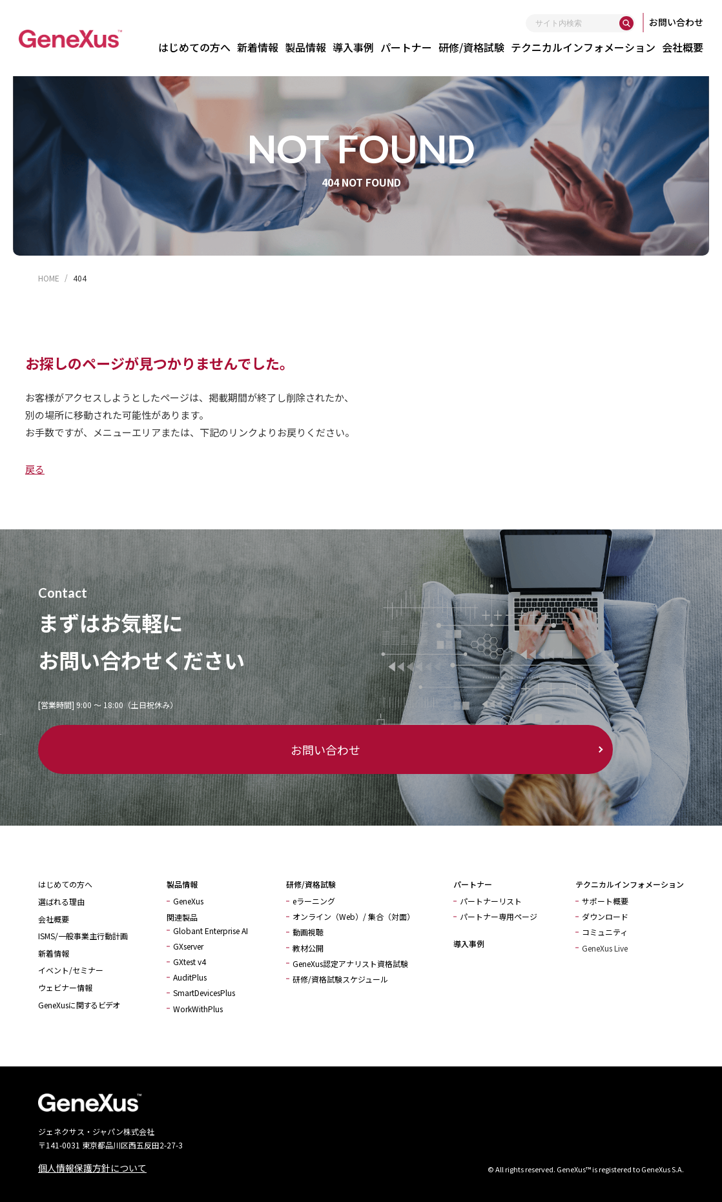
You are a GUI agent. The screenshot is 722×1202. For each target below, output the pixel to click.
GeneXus (188, 900)
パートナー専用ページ (498, 916)
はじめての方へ (200, 47)
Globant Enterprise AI (210, 930)
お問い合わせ (682, 21)
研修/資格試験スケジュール (340, 978)
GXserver (188, 946)
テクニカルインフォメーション (589, 47)
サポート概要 (605, 900)
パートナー (412, 47)
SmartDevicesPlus (204, 992)
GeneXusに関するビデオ (78, 1004)
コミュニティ (605, 931)
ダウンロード (605, 916)
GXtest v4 (189, 961)
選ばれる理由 (61, 901)
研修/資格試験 (477, 47)
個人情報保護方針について (92, 1167)
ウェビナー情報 (65, 987)
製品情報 (311, 47)
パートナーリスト (491, 900)
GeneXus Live (605, 947)
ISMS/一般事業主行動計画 (83, 935)
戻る (35, 469)
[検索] (632, 23)
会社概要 (688, 47)
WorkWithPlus (198, 1008)
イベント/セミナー (70, 969)
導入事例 (359, 47)
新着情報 (263, 47)
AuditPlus (190, 977)
